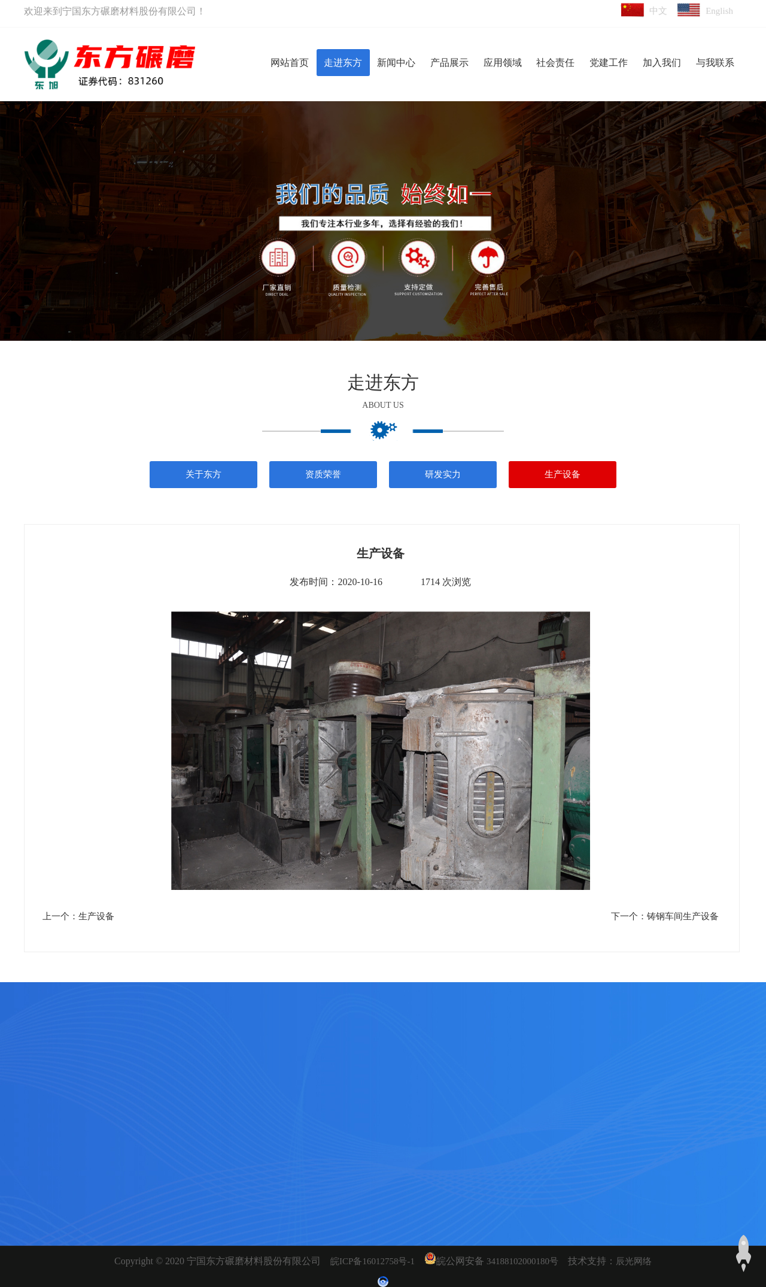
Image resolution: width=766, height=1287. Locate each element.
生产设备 (562, 474)
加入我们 (662, 62)
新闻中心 (396, 62)
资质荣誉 (323, 474)
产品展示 (449, 62)
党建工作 (608, 62)
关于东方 (203, 474)
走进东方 (343, 62)
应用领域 (503, 62)
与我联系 (715, 62)
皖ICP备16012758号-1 (372, 1261)
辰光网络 (634, 1261)
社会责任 (555, 62)
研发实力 (443, 474)
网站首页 (289, 62)
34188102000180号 (522, 1261)
